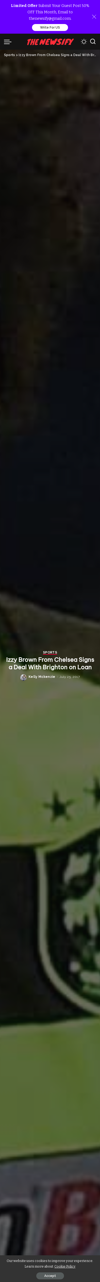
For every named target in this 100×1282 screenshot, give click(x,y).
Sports (50, 652)
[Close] (94, 16)
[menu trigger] (9, 42)
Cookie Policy (64, 1266)
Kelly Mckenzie (42, 677)
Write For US (50, 27)
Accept (50, 1276)
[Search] (93, 42)
